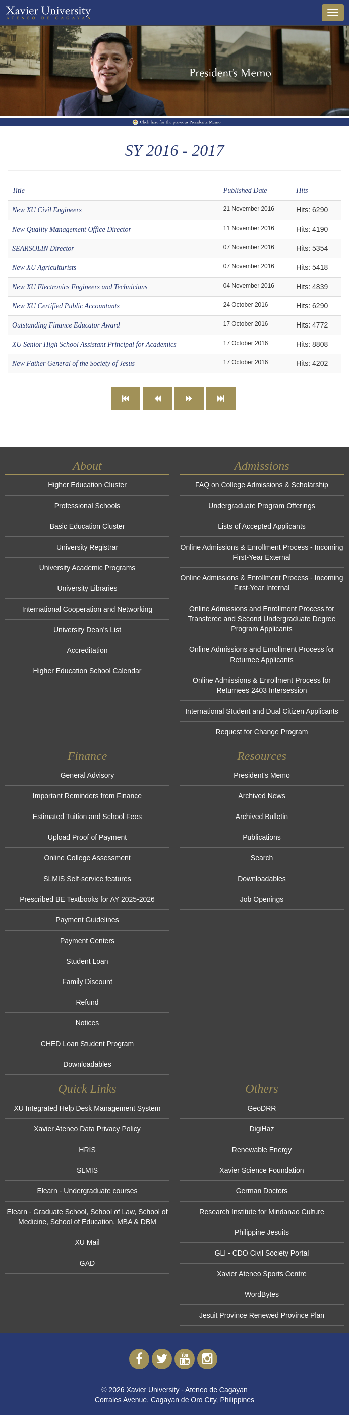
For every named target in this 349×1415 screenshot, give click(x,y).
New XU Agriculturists (44, 267)
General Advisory (87, 775)
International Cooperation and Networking (87, 609)
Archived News (261, 796)
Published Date (245, 190)
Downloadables (87, 1064)
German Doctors (262, 1191)
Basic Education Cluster (87, 526)
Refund (87, 1002)
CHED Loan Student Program (87, 1044)
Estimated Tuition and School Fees (87, 816)
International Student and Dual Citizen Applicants (261, 711)
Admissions (261, 465)
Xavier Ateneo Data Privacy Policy (87, 1129)
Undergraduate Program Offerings (261, 506)
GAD (87, 1263)
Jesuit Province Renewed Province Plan (261, 1315)
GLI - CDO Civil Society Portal (262, 1253)
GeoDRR (262, 1108)
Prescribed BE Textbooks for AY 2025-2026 (87, 899)
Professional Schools (87, 506)
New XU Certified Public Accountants (66, 306)
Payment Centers (87, 941)
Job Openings (261, 899)
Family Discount (87, 981)
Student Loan (87, 961)
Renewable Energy (262, 1150)
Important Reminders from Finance (87, 796)
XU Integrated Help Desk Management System (87, 1108)
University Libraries (87, 588)
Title (18, 190)
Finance (87, 756)
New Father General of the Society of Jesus (73, 363)
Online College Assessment (87, 858)
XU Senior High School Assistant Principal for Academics (94, 344)
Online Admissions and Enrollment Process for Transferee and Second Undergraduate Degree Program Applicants (262, 619)
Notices (87, 1023)
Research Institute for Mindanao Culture (261, 1212)
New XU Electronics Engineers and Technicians (79, 287)
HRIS (87, 1150)
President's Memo (262, 775)
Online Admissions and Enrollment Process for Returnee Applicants (261, 654)
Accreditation (87, 650)
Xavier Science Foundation (261, 1170)
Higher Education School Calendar (87, 671)
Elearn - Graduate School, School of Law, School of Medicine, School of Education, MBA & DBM (87, 1217)
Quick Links (87, 1088)
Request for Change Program (262, 732)
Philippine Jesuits (262, 1232)
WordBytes (262, 1294)
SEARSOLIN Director (43, 248)
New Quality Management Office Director (71, 229)
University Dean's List (87, 630)
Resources (261, 756)
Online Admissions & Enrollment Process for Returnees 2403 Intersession (262, 685)
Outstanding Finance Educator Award (66, 325)
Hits (302, 190)
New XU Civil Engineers (47, 210)
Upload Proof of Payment (87, 837)
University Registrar (87, 547)
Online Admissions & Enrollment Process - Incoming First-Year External (262, 552)
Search (262, 858)
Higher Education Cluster (87, 485)
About (87, 465)
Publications (262, 837)
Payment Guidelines (87, 920)
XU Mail (87, 1242)
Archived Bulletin (262, 816)
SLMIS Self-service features (87, 879)
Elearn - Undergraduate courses (87, 1191)
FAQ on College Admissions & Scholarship (261, 485)
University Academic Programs (87, 568)
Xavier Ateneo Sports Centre (261, 1274)
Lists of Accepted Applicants (262, 526)
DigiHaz (261, 1129)
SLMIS (87, 1170)
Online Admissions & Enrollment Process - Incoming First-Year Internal (262, 583)
